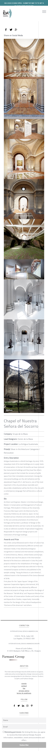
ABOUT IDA (24, 666)
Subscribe (24, 745)
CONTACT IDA (24, 625)
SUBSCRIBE (24, 713)
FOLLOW (24, 699)
